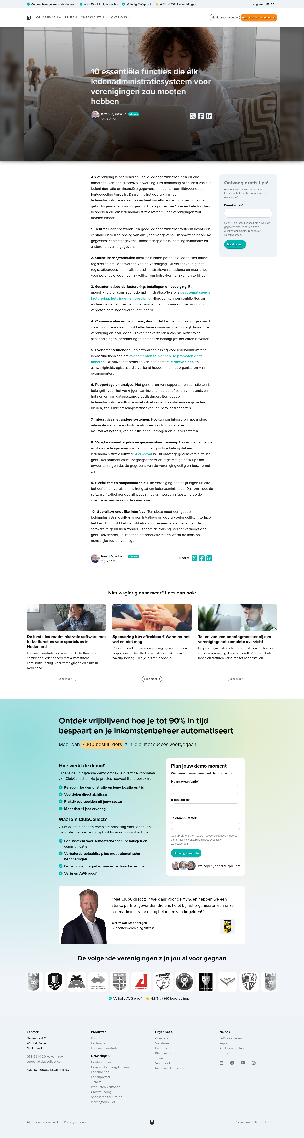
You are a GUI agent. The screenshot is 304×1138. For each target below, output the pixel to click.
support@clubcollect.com (45, 1061)
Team (159, 1058)
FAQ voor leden (230, 1038)
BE (270, 4)
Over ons (119, 17)
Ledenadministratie (105, 1048)
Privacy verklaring (76, 1122)
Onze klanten (93, 17)
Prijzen (71, 17)
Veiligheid (162, 1063)
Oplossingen (47, 17)
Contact (225, 1053)
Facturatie (98, 1043)
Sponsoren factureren (106, 1097)
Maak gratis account (223, 18)
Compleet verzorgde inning (111, 1067)
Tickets (96, 1082)
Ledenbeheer (100, 1072)
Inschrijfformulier (103, 1102)
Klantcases (163, 1053)
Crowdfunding (101, 1092)
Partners (161, 1048)
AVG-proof (144, 454)
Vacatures (162, 1043)
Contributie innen (103, 1062)
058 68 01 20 (45, 1056)
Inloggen (256, 4)
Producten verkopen (105, 1087)
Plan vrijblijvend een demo (258, 18)
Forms (95, 1038)
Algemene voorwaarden (44, 1122)
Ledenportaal (100, 1077)
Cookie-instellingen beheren (256, 1122)
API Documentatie (232, 1048)
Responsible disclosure (171, 1068)
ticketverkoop (182, 361)
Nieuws (133, 114)
